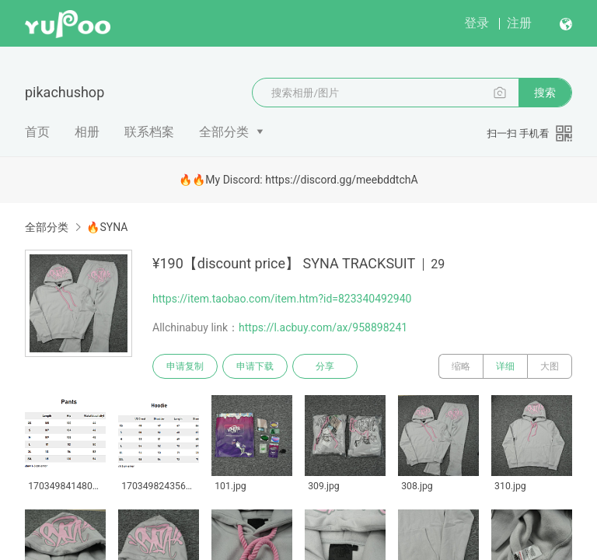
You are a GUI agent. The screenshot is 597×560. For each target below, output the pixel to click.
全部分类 (224, 131)
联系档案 (149, 131)
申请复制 (185, 366)
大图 (549, 366)
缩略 (461, 366)
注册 (519, 23)
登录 (476, 23)
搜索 (545, 92)
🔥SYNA (106, 227)
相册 (87, 131)
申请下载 (255, 366)
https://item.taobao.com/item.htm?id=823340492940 (281, 298)
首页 (37, 131)
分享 (325, 366)
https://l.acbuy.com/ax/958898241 (323, 327)
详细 (505, 366)
